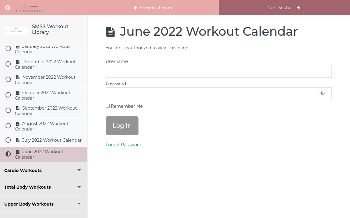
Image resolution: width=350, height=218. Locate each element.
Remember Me (124, 106)
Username (117, 61)
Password (116, 84)
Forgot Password (124, 144)
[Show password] (322, 93)
